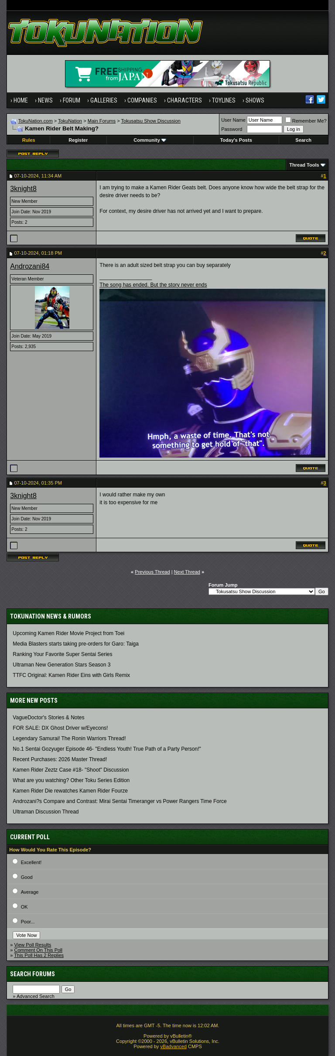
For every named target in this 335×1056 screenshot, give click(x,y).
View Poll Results (32, 944)
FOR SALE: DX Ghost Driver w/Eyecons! (60, 728)
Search (303, 140)
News (45, 100)
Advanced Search (36, 996)
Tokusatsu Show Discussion (151, 120)
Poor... (28, 921)
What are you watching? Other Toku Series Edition (71, 780)
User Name (233, 120)
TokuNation (70, 120)
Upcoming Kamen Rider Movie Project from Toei (68, 633)
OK (24, 906)
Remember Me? (306, 120)
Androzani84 (29, 266)
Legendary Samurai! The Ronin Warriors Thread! (69, 738)
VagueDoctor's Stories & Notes (48, 717)
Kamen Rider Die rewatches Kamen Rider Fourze (70, 791)
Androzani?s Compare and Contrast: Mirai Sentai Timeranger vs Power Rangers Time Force (119, 801)
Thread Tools (304, 164)
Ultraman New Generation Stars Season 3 (61, 665)
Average (30, 892)
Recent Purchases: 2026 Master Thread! (60, 759)
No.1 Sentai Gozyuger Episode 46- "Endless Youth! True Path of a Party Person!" (107, 749)
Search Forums (32, 974)
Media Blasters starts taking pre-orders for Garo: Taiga (76, 644)
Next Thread (187, 571)
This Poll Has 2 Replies (39, 955)
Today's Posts (236, 140)
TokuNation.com (35, 120)
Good (27, 877)
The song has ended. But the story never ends (153, 285)
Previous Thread (152, 571)
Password (231, 129)
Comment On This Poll (38, 950)
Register (78, 140)
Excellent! (31, 862)
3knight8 (23, 188)
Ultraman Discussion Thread (46, 812)
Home (21, 100)
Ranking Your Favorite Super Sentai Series (62, 654)
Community (149, 140)
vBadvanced (173, 1046)
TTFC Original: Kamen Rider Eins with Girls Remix (71, 675)
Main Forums (102, 120)
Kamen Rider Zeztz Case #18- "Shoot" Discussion (71, 770)
